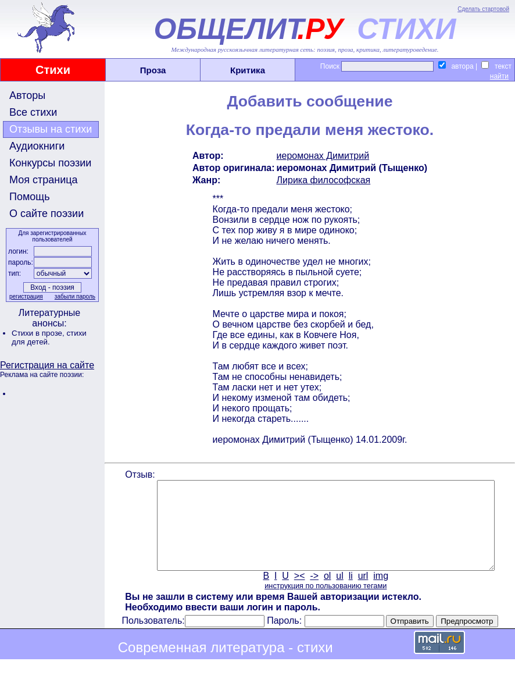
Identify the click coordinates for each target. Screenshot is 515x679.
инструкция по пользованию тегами (324, 603)
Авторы (27, 95)
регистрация (25, 296)
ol (326, 593)
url (362, 593)
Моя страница (43, 180)
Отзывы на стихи (50, 129)
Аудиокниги (37, 146)
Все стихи (33, 112)
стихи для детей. (49, 337)
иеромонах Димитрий (322, 156)
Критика (247, 70)
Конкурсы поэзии (50, 163)
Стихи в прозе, (39, 333)
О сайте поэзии (46, 213)
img (380, 593)
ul (338, 593)
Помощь (29, 196)
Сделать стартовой (483, 9)
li (350, 593)
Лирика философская (323, 180)
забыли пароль (73, 296)
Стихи (52, 69)
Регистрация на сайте (47, 365)
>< (298, 593)
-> (313, 593)
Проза (153, 70)
